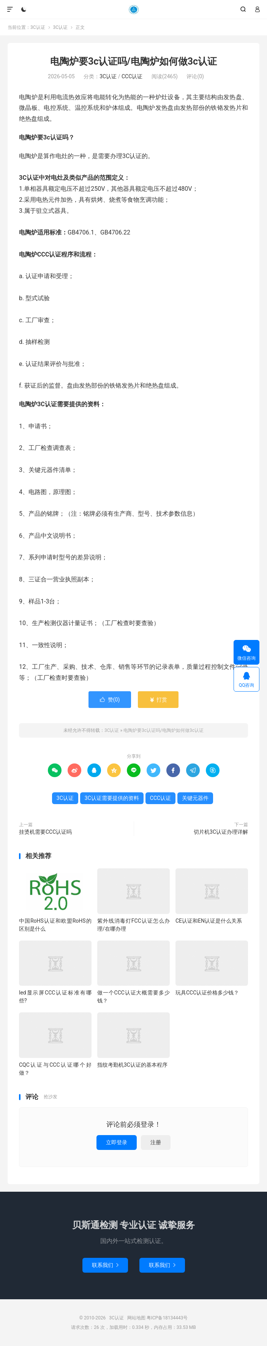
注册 (155, 1142)
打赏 (158, 700)
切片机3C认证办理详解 (221, 832)
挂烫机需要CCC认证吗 (45, 832)
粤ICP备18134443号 (167, 1318)
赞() (110, 700)
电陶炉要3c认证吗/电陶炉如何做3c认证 (133, 61)
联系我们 (105, 1265)
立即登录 (116, 1142)
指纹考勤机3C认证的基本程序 (132, 1065)
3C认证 (133, 9)
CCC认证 (132, 76)
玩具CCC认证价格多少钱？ (207, 993)
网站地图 (136, 1318)
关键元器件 (195, 798)
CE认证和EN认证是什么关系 (208, 921)
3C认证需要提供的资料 (112, 798)
